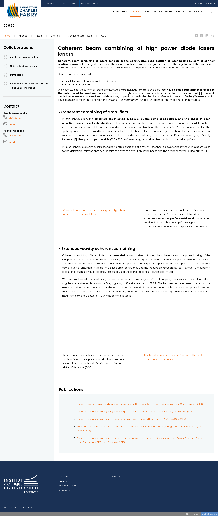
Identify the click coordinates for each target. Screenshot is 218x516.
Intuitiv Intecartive (209, 514)
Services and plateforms (69, 485)
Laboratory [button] (120, 11)
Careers (199, 11)
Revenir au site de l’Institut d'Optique (62, 3)
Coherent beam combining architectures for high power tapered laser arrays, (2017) (131, 419)
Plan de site (28, 507)
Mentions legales (11, 507)
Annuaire (210, 3)
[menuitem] (198, 3)
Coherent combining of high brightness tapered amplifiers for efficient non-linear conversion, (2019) (140, 404)
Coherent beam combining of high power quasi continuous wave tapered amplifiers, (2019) (135, 411)
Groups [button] (135, 11)
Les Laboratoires (89, 3)
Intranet (199, 3)
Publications (183, 11)
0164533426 (12, 135)
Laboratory (63, 476)
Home (6, 35)
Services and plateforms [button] (158, 11)
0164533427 (12, 117)
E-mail (9, 124)
